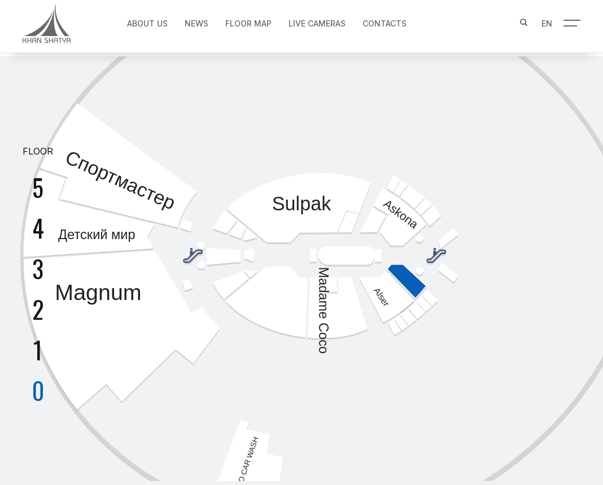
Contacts (384, 20)
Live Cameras (317, 20)
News (196, 20)
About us (147, 20)
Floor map (248, 20)
